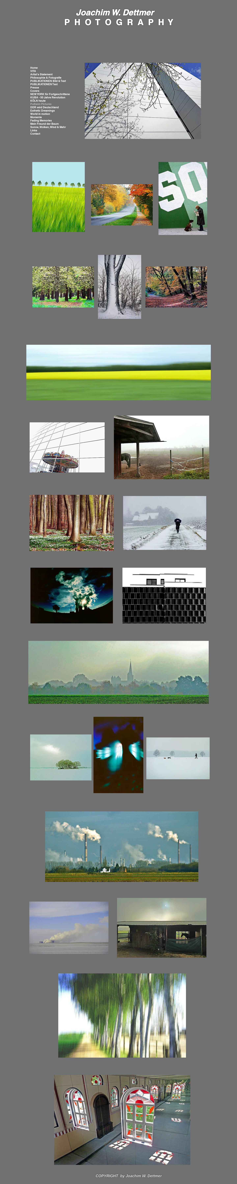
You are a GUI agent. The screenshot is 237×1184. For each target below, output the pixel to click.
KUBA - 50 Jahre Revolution (47, 97)
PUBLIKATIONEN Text (44, 84)
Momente (36, 117)
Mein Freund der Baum (44, 123)
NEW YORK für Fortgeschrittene (50, 94)
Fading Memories (41, 120)
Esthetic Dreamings (42, 110)
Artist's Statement (41, 74)
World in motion (40, 114)
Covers (34, 90)
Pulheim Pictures (41, 104)
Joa (83, 12)
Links (33, 130)
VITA (33, 71)
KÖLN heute (38, 100)
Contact (35, 133)
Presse (34, 87)
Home (34, 67)
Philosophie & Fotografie (45, 77)
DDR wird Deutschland (44, 107)
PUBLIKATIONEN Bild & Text (48, 81)
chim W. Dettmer (121, 12)
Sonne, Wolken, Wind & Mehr (48, 127)
